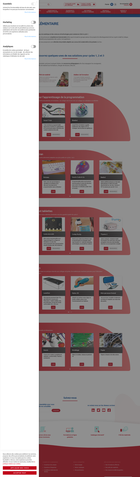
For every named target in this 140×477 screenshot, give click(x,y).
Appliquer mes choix (20, 294)
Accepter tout (19, 299)
